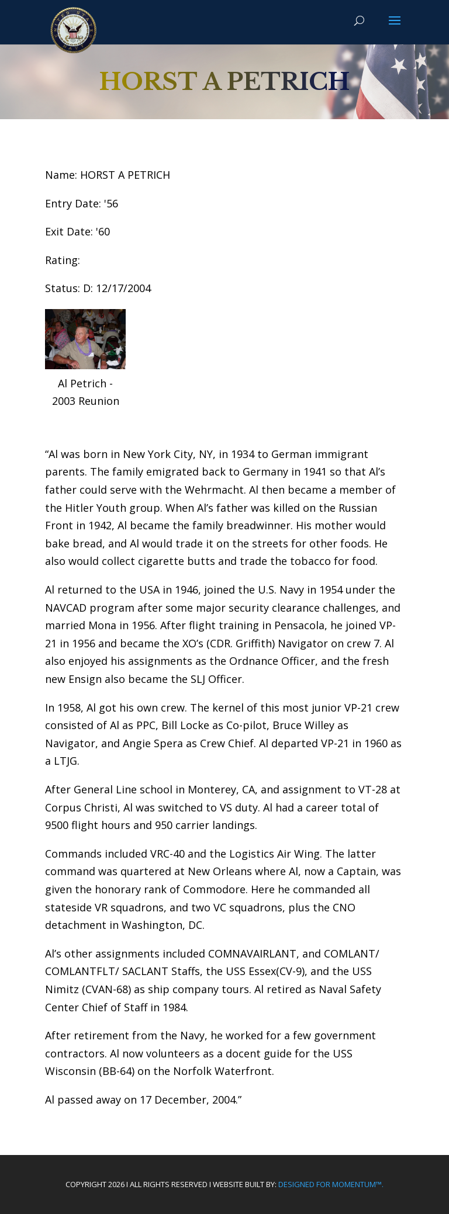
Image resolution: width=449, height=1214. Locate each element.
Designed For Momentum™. (331, 1184)
